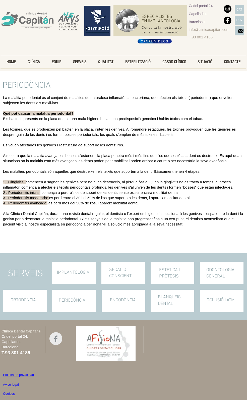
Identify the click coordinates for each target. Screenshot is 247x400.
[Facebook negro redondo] (227, 20)
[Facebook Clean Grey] (55, 338)
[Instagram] (227, 9)
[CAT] (239, 9)
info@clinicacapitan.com (209, 29)
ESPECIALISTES (157, 16)
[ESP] (239, 20)
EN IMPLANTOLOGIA (161, 21)
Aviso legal (11, 384)
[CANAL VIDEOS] (155, 41)
